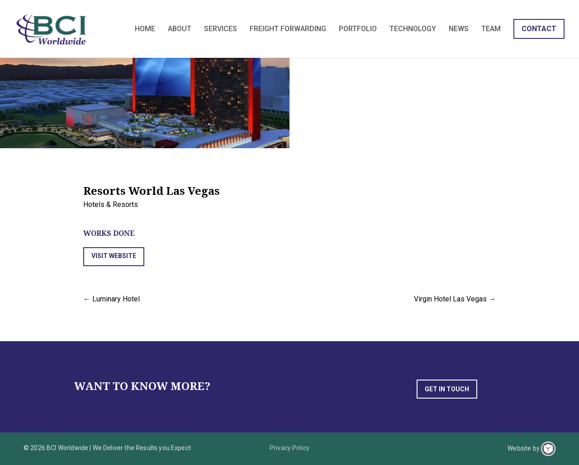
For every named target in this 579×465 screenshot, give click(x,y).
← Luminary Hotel (111, 299)
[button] (113, 256)
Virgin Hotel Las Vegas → (455, 299)
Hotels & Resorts (110, 204)
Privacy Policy (289, 447)
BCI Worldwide (52, 29)
